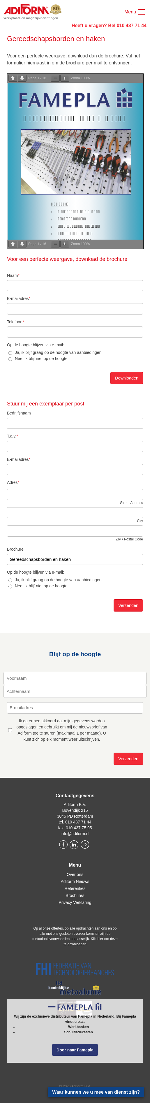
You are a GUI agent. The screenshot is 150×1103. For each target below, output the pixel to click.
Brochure (15, 549)
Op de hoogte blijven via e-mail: (35, 345)
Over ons (75, 874)
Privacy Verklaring (75, 902)
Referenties (75, 888)
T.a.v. (12, 436)
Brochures (75, 895)
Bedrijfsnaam (19, 413)
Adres (13, 482)
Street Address (131, 503)
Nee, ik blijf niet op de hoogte (41, 358)
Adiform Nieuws (75, 881)
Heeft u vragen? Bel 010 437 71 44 (109, 25)
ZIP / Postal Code (129, 539)
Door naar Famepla (75, 1050)
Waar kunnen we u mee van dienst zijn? (96, 1092)
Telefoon (15, 321)
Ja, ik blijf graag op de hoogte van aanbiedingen (58, 352)
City (140, 521)
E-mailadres (18, 298)
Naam (13, 275)
